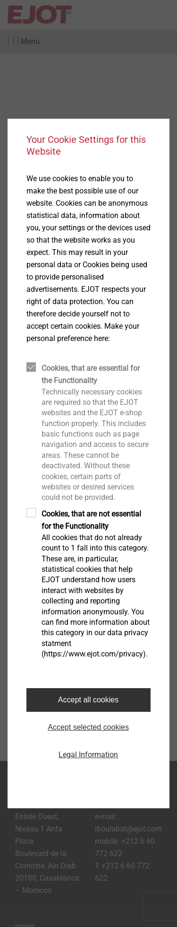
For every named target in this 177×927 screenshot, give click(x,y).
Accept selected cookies (88, 727)
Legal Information (88, 754)
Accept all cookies (88, 700)
